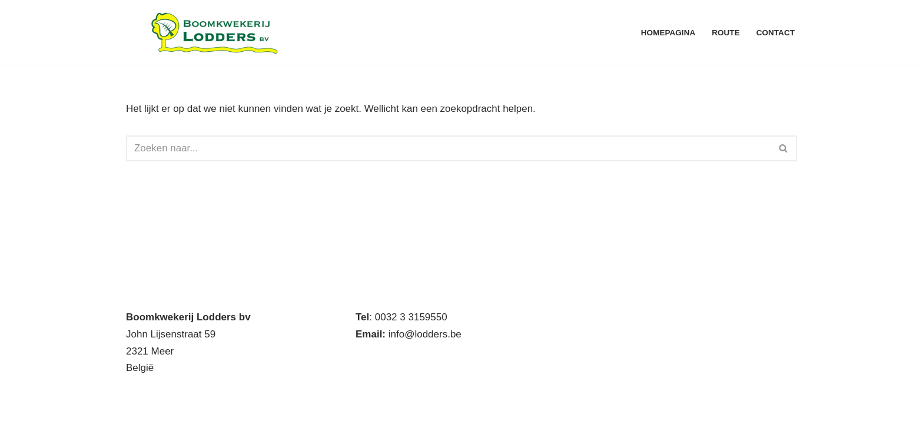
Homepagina (667, 32)
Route (726, 32)
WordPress (285, 407)
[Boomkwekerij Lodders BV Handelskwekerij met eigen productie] (214, 33)
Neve (138, 407)
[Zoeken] (448, 148)
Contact (775, 32)
